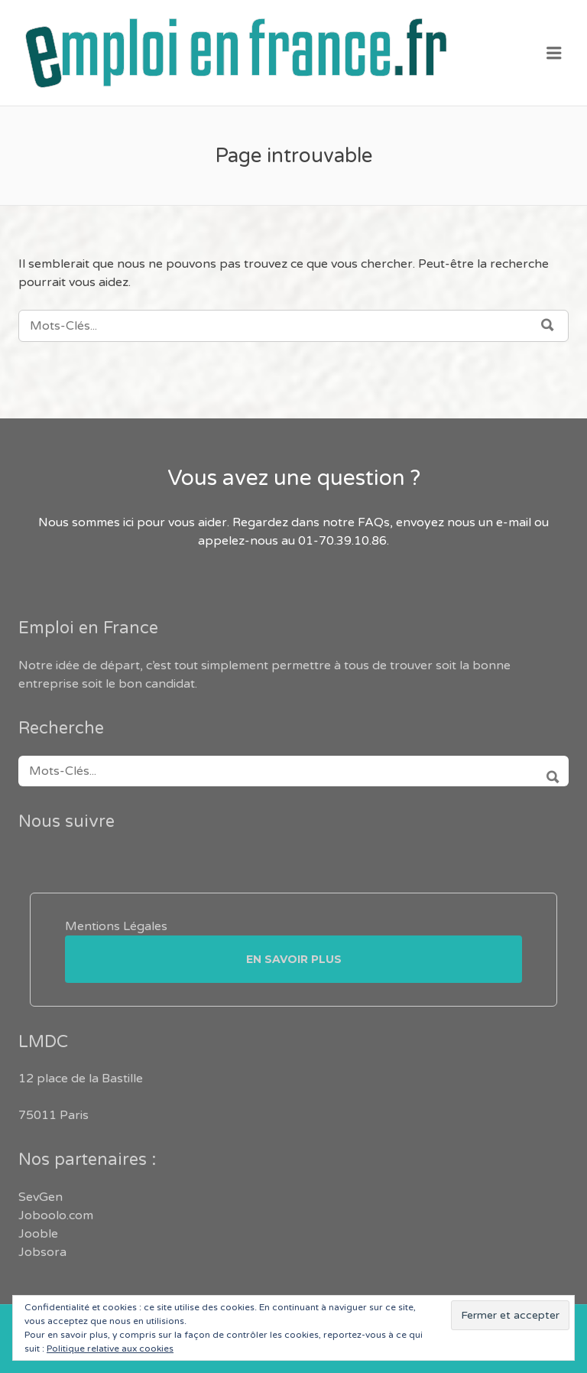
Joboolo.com (55, 1215)
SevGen (40, 1197)
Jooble (38, 1233)
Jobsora (42, 1252)
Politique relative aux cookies (110, 1348)
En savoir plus (294, 959)
